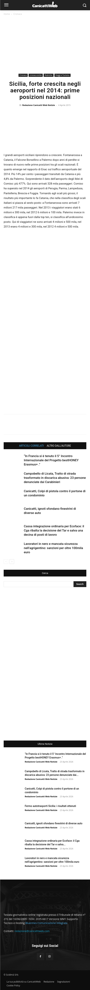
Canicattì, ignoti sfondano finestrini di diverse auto (53, 823)
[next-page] (12, 561)
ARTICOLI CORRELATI (31, 445)
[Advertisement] (45, 45)
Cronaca (17, 14)
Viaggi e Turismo (63, 75)
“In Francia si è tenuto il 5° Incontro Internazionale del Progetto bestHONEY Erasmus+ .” (51, 460)
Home (7, 14)
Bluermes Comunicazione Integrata (46, 923)
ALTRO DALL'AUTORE (59, 445)
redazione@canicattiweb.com (31, 931)
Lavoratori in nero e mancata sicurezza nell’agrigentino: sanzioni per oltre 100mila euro (53, 548)
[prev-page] (6, 561)
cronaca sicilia (36, 75)
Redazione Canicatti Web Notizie (38, 105)
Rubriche (48, 75)
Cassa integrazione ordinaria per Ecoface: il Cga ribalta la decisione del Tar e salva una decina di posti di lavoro (54, 530)
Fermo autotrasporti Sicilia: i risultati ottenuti (50, 806)
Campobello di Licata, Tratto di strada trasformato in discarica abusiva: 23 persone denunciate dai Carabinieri (55, 478)
